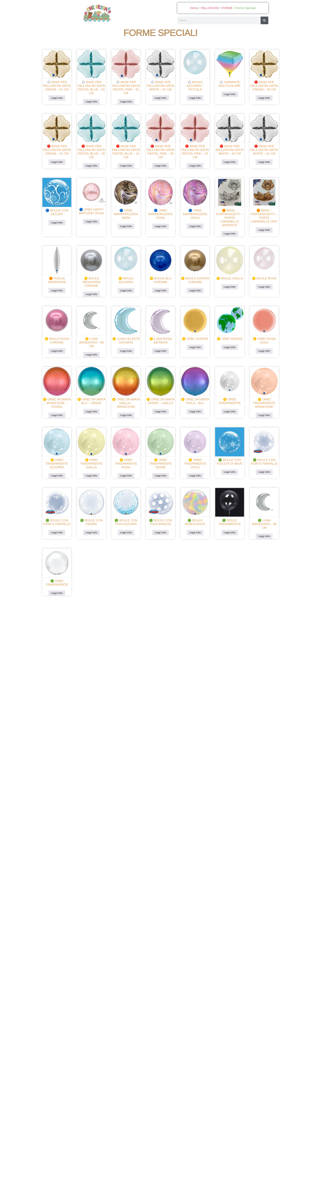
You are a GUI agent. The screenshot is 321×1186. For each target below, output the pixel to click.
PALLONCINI (210, 8)
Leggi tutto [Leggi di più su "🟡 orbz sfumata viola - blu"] (194, 409)
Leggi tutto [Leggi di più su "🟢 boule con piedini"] (93, 528)
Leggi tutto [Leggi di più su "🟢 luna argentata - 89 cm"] (262, 532)
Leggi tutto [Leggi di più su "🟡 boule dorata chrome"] (194, 291)
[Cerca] (264, 20)
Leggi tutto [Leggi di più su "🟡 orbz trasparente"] (228, 409)
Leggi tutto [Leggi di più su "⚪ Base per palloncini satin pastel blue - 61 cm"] (93, 105)
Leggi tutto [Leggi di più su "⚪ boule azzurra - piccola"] (194, 102)
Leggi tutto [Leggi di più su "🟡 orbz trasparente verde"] (160, 472)
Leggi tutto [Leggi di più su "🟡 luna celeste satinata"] (126, 350)
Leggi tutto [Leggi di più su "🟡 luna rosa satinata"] (160, 350)
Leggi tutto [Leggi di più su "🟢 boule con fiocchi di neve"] (228, 469)
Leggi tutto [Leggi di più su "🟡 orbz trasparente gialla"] (93, 472)
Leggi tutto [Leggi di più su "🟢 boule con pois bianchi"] (160, 528)
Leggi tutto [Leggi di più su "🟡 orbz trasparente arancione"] (262, 413)
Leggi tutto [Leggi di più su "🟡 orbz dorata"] (194, 346)
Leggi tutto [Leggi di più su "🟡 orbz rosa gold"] (262, 350)
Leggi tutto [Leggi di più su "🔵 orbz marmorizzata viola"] (194, 228)
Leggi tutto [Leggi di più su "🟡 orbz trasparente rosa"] (126, 472)
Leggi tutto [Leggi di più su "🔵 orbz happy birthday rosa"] (93, 223)
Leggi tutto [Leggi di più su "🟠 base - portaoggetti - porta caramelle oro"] (262, 231)
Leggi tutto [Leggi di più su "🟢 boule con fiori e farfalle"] (262, 469)
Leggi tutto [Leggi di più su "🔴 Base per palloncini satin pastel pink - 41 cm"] (194, 168)
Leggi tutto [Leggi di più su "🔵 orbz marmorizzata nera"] (126, 228)
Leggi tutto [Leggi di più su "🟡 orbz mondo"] (228, 346)
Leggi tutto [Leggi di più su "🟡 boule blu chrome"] (160, 291)
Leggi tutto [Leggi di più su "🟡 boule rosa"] (262, 287)
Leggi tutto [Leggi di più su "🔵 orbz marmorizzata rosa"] (160, 228)
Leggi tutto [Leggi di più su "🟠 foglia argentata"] (59, 291)
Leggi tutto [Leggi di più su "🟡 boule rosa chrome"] (59, 350)
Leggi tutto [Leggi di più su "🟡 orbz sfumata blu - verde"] (93, 409)
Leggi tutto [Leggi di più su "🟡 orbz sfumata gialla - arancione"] (126, 413)
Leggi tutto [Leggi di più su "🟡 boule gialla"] (228, 287)
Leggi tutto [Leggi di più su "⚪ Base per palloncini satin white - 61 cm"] (160, 102)
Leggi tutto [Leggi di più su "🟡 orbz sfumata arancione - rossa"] (59, 413)
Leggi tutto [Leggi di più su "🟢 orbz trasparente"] (59, 587)
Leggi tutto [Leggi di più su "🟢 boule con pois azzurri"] (126, 528)
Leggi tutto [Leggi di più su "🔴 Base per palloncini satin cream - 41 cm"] (59, 165)
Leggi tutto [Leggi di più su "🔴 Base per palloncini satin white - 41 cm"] (262, 165)
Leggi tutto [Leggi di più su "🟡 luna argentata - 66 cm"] (93, 354)
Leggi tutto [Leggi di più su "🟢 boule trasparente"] (228, 528)
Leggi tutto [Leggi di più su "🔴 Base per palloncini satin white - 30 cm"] (228, 165)
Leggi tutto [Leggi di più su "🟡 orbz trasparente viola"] (194, 472)
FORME (226, 8)
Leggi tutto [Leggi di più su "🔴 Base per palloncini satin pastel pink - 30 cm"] (160, 168)
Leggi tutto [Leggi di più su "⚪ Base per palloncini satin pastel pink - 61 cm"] (126, 105)
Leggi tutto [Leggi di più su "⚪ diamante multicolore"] (228, 98)
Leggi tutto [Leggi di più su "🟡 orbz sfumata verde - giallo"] (160, 409)
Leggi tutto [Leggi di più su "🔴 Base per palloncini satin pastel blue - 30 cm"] (93, 168)
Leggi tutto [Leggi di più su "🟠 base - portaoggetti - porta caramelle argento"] (228, 235)
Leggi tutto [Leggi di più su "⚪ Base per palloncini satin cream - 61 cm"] (59, 102)
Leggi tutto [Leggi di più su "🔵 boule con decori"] (59, 224)
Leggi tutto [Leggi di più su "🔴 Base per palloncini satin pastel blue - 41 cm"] (126, 168)
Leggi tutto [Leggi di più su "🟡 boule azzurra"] (126, 291)
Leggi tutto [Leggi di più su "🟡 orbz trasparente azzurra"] (59, 472)
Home (194, 8)
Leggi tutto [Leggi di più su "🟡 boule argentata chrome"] (93, 294)
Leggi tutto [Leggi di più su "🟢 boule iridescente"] (194, 528)
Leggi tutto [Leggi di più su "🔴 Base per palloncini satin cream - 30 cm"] (262, 102)
